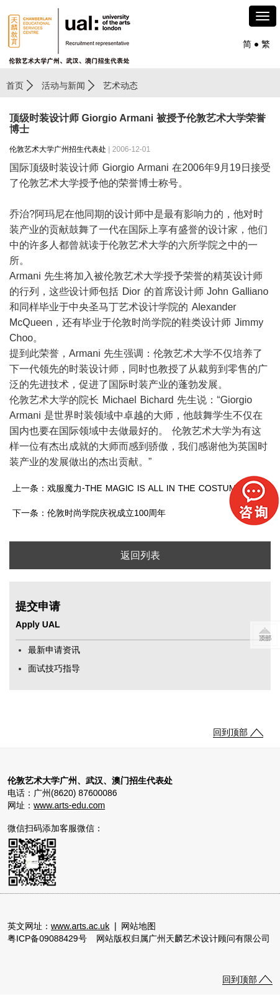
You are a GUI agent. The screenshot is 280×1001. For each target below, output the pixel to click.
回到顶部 (230, 732)
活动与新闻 (63, 85)
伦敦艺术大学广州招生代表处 (57, 149)
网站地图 (138, 926)
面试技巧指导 (54, 668)
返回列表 (140, 555)
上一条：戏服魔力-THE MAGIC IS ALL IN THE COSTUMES (130, 488)
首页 (15, 85)
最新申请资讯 (54, 650)
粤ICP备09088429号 (47, 938)
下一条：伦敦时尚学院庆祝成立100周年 (89, 513)
